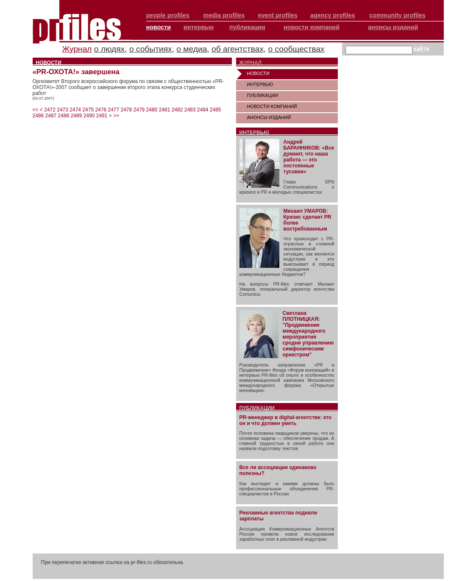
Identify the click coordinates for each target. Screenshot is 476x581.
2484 (203, 110)
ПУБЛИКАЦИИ (262, 95)
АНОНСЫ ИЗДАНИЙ (269, 117)
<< (36, 110)
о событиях (150, 48)
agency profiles (332, 15)
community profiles (397, 15)
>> (116, 116)
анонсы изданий (393, 27)
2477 (113, 110)
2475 (88, 110)
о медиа (191, 48)
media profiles (224, 15)
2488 (64, 116)
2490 (89, 116)
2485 (215, 110)
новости (158, 27)
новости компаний (312, 27)
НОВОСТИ (258, 73)
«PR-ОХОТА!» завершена (76, 72)
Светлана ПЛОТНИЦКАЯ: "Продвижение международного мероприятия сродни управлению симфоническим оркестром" (308, 334)
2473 (62, 110)
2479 (139, 110)
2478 (126, 110)
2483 (190, 110)
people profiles (167, 15)
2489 (76, 116)
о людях (109, 48)
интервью (199, 27)
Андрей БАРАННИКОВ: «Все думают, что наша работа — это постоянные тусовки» (309, 157)
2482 (177, 110)
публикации (247, 27)
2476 (100, 110)
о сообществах (296, 48)
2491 (102, 116)
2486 (38, 116)
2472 (50, 110)
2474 (75, 110)
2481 (164, 110)
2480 (152, 110)
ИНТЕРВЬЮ (260, 84)
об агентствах (238, 48)
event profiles (278, 15)
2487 (51, 116)
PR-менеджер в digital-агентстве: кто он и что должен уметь (285, 420)
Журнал (77, 48)
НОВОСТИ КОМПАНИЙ (272, 106)
